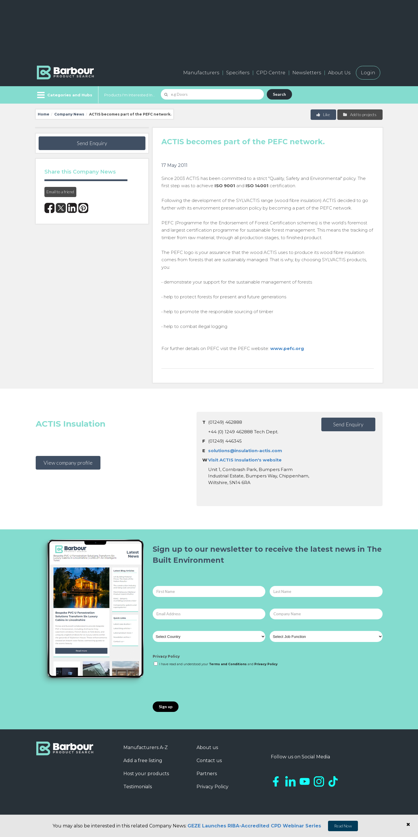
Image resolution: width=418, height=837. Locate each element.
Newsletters (306, 72)
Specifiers (237, 72)
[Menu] (64, 95)
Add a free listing (142, 760)
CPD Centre (270, 72)
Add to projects (359, 114)
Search (279, 94)
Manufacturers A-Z (145, 747)
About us (207, 747)
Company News (69, 114)
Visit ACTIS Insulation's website (245, 460)
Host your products (146, 773)
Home (43, 114)
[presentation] (197, 684)
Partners (207, 773)
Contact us (209, 760)
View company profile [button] (68, 462)
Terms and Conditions (228, 664)
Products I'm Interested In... (129, 95)
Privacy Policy (166, 656)
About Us (339, 72)
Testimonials (137, 786)
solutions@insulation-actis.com (245, 450)
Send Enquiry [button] (92, 143)
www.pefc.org (287, 348)
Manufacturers (201, 72)
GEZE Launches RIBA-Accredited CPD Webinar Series (254, 826)
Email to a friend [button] (60, 191)
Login (368, 72)
